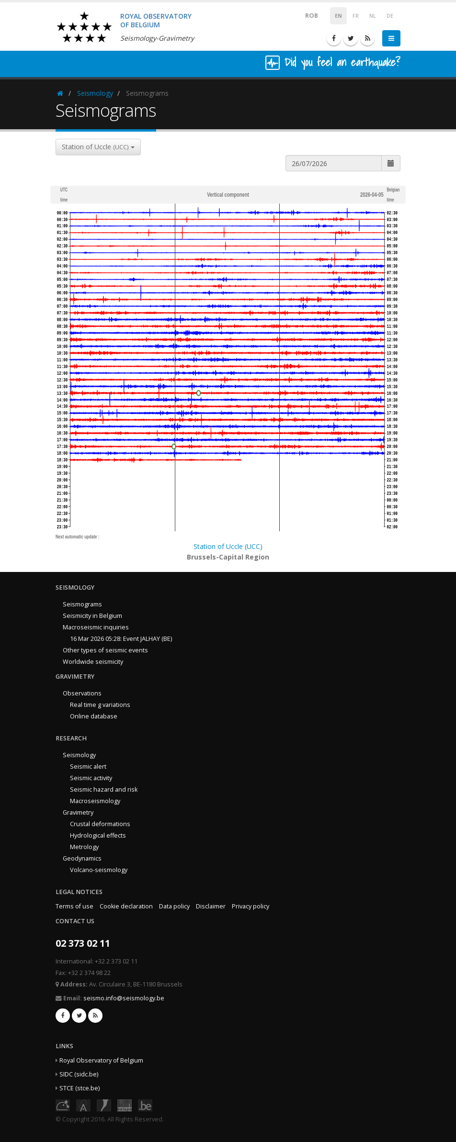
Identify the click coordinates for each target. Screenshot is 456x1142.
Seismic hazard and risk (103, 789)
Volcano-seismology (98, 870)
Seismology (95, 93)
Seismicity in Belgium (92, 616)
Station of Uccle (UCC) (228, 546)
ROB (305, 15)
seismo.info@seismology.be (123, 998)
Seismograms (82, 604)
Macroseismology (95, 801)
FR (356, 15)
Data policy (174, 906)
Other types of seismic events (105, 650)
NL (372, 15)
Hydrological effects (98, 835)
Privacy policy (250, 906)
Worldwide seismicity (93, 662)
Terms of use (74, 906)
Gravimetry (78, 812)
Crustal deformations (100, 824)
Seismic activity (91, 778)
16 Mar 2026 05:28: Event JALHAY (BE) (121, 639)
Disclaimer (211, 906)
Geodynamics (82, 858)
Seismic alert (88, 766)
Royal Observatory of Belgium (101, 1060)
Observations (82, 693)
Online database (93, 716)
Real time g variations (100, 705)
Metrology (84, 847)
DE (390, 15)
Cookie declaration (126, 906)
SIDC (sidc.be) (78, 1074)
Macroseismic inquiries (96, 627)
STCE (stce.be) (79, 1088)
